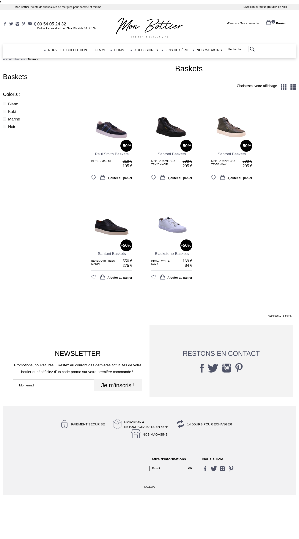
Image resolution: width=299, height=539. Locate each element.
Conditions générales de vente (64, 499)
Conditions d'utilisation (59, 469)
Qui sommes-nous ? (110, 499)
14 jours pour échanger (209, 424)
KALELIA (149, 531)
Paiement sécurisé (88, 424)
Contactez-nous (54, 459)
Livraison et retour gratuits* (260, 7)
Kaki (12, 111)
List (293, 87)
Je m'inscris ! (118, 385)
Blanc (13, 104)
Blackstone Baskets (172, 254)
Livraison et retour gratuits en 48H (63, 488)
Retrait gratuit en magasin (114, 492)
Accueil (7, 59)
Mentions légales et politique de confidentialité (116, 461)
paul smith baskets (112, 154)
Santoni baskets (112, 254)
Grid (283, 87)
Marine (14, 119)
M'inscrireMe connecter (243, 23)
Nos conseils (105, 469)
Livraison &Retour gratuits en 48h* (146, 424)
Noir (11, 127)
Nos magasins (155, 434)
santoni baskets (172, 154)
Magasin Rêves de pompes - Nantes (63, 477)
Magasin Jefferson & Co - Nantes (114, 477)
